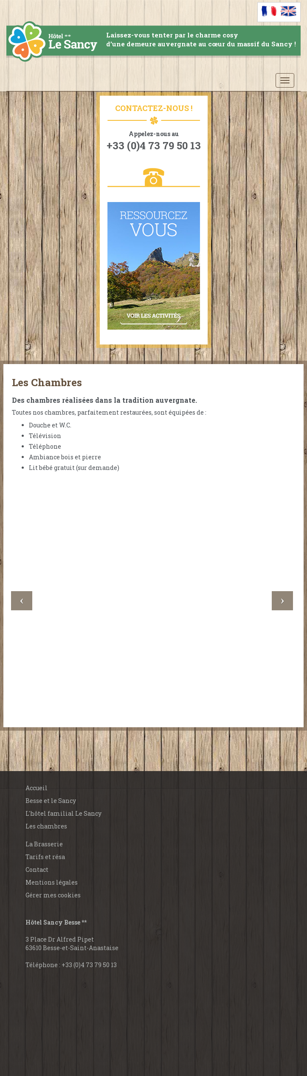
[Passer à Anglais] (288, 11)
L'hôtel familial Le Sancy (63, 813)
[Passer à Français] (269, 11)
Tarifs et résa (45, 857)
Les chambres (46, 826)
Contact (36, 869)
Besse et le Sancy (50, 801)
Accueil (36, 788)
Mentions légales (51, 882)
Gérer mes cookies (53, 895)
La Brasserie (44, 844)
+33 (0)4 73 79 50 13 (89, 965)
